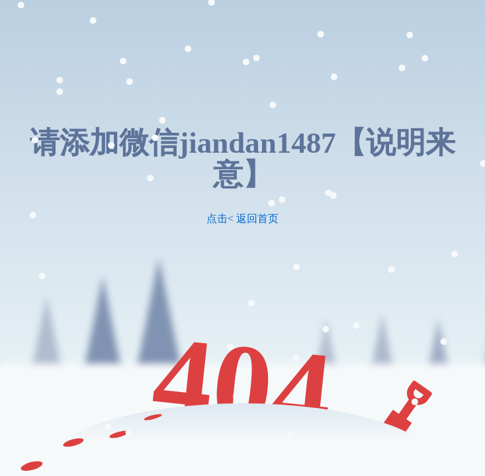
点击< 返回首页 (242, 218)
